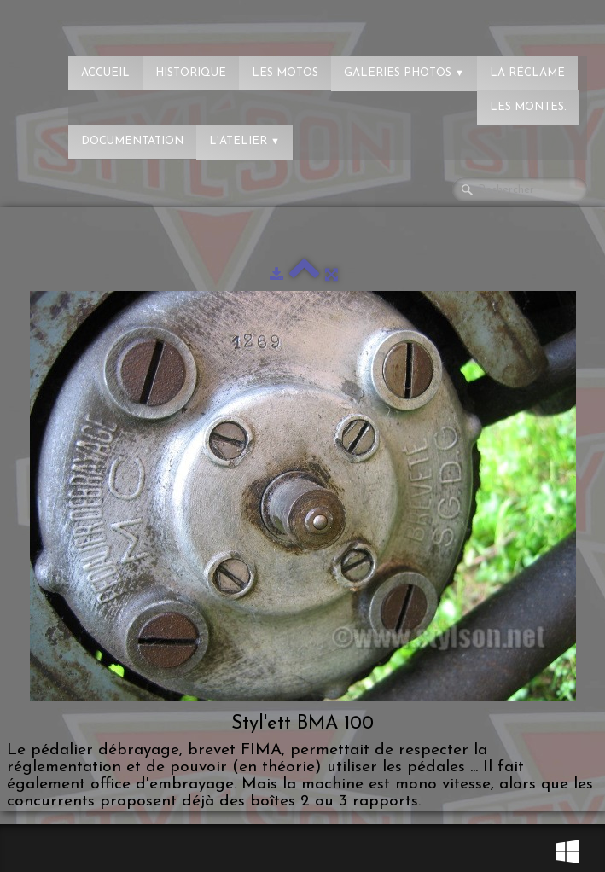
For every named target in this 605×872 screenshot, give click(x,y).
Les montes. (528, 107)
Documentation (132, 141)
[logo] (81, 21)
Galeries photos (404, 72)
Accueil (105, 72)
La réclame (527, 72)
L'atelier (244, 141)
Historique (190, 72)
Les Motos (285, 72)
